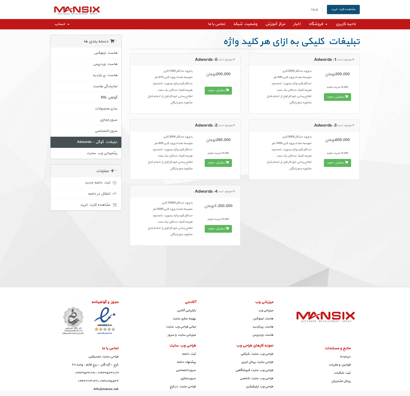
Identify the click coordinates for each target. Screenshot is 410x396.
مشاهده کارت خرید (343, 9)
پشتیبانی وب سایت (102, 153)
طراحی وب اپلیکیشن (259, 386)
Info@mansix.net (106, 389)
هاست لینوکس (105, 53)
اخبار (297, 24)
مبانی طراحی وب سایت (181, 326)
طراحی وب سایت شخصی (256, 378)
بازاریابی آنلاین (186, 310)
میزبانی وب (265, 310)
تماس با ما (216, 24)
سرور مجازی (108, 120)
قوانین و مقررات (340, 364)
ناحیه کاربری (346, 24)
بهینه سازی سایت (184, 318)
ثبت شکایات (342, 372)
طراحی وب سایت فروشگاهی (254, 370)
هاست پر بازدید (104, 75)
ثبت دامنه (189, 353)
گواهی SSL (109, 97)
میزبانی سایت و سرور (182, 334)
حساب (62, 24)
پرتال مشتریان (341, 381)
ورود (314, 9)
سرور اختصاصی (106, 131)
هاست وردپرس (105, 64)
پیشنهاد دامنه (186, 362)
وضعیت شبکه (245, 24)
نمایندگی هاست (105, 86)
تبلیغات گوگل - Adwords (97, 142)
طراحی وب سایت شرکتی (257, 353)
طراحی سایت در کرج (183, 386)
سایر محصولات (106, 108)
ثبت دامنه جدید (101, 182)
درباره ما (345, 356)
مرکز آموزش (275, 24)
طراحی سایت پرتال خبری (257, 362)
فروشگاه (318, 24)
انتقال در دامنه (102, 194)
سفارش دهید (218, 90)
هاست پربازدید (262, 326)
